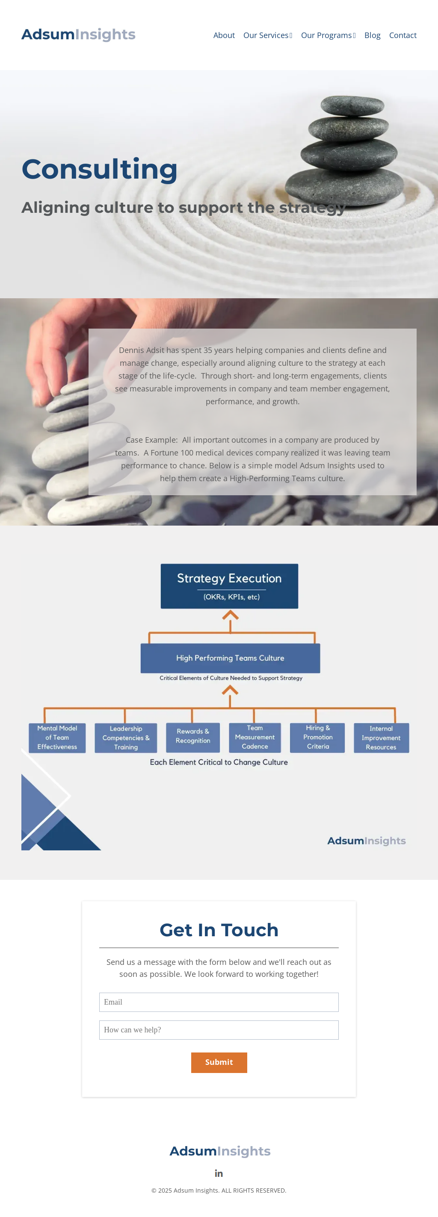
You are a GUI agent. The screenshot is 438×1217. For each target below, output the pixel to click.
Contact (403, 35)
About (224, 35)
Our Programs (328, 35)
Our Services (268, 35)
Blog (372, 35)
